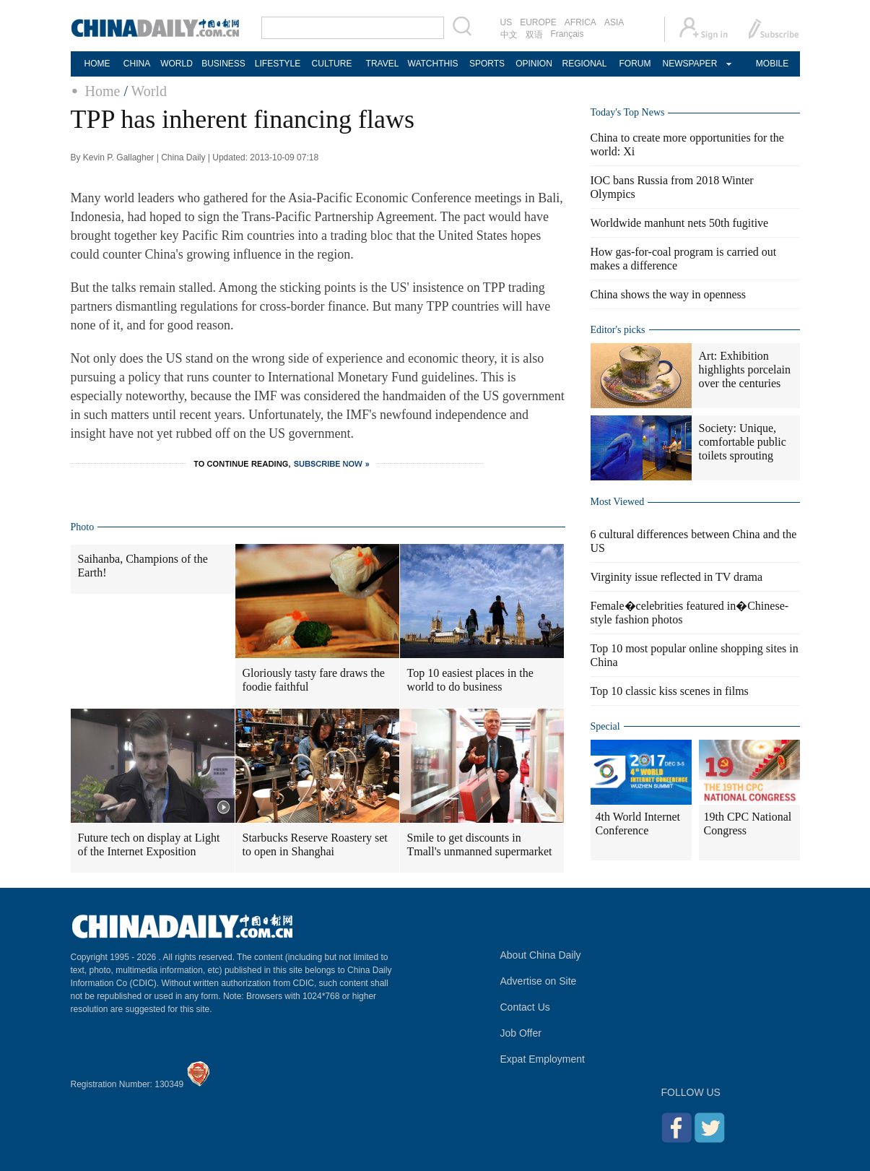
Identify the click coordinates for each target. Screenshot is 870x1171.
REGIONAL (584, 64)
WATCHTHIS (433, 64)
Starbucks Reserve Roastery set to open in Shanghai (315, 844)
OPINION (534, 64)
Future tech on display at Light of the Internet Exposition (149, 844)
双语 (534, 35)
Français (567, 34)
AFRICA (580, 22)
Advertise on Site (538, 981)
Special (605, 726)
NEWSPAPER (689, 64)
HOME (97, 64)
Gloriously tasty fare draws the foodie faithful (314, 680)
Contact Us (525, 1007)
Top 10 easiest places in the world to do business (470, 680)
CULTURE (332, 64)
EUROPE (538, 22)
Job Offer (520, 1033)
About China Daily (540, 955)
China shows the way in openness (669, 294)
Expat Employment (543, 1059)
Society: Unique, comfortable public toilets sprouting (742, 442)
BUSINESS (223, 64)
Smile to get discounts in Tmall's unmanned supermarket (479, 844)
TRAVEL (382, 64)
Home (103, 91)
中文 (509, 35)
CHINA (136, 64)
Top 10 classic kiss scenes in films (670, 691)
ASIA (614, 22)
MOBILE (772, 64)
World (149, 91)
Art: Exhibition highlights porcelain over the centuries (745, 369)
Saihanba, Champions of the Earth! (143, 566)
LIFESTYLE (277, 64)
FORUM (635, 64)
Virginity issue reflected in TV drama (677, 577)
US (506, 22)
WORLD (176, 64)
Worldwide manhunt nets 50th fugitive (680, 223)
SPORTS (487, 64)
